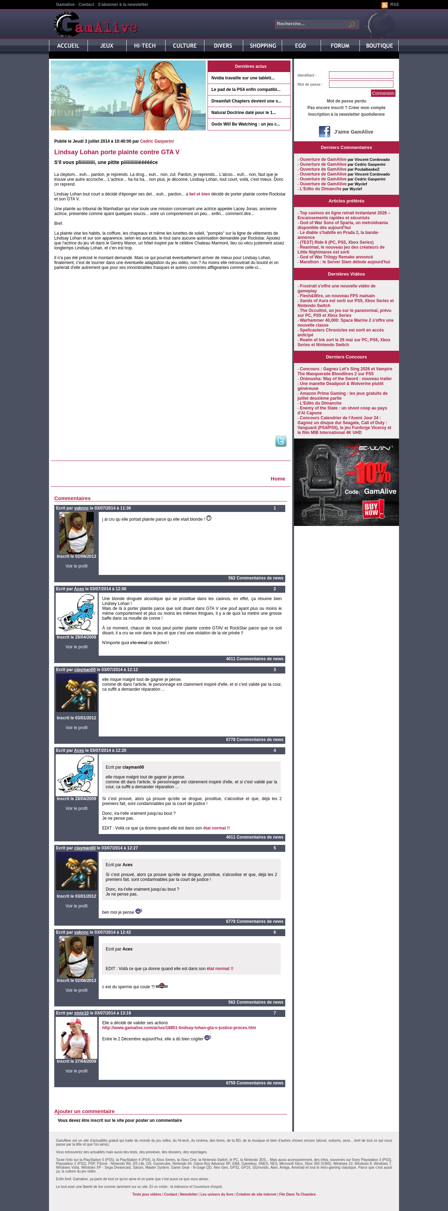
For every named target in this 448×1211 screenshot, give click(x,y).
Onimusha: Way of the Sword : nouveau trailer (346, 378)
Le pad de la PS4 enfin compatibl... (245, 89)
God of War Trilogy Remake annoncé (336, 257)
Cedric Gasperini (157, 141)
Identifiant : (307, 75)
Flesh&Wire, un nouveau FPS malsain (337, 295)
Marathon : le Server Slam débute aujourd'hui (345, 261)
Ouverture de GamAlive (323, 159)
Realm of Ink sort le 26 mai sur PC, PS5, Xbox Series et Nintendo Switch (344, 342)
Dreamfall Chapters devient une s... (246, 101)
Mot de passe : (310, 84)
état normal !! (216, 828)
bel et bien (199, 194)
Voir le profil (76, 566)
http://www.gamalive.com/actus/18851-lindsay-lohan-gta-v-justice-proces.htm (179, 1027)
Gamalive (65, 4)
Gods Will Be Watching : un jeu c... (245, 124)
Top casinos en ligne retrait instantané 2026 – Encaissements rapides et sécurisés (344, 215)
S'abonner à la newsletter (123, 4)
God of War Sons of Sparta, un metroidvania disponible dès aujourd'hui (343, 225)
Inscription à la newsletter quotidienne (346, 114)
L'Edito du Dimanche (321, 188)
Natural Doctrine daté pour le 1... (243, 112)
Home (278, 479)
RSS (394, 4)
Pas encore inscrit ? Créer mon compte (346, 107)
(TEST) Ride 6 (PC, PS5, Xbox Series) (337, 242)
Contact (86, 4)
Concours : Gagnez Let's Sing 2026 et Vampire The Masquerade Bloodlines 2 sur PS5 (345, 371)
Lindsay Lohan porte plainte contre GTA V (117, 152)
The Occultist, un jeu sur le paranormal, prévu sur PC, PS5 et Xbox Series (344, 313)
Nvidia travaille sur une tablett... (243, 78)
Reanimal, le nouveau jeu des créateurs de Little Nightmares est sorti (341, 250)
